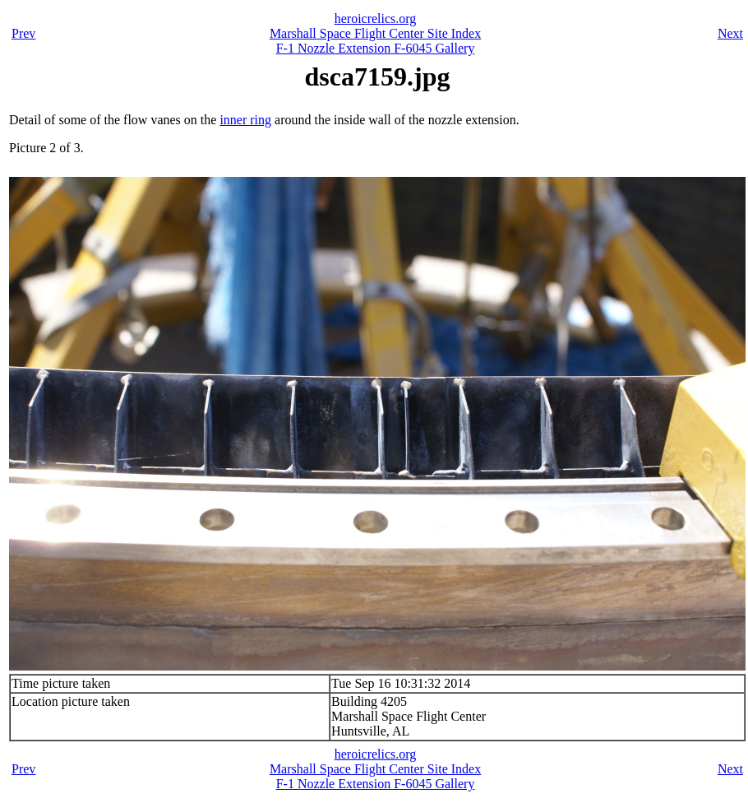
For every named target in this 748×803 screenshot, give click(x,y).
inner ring (245, 120)
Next (730, 33)
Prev (23, 33)
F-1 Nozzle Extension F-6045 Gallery (375, 48)
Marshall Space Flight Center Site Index (375, 33)
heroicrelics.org (376, 19)
